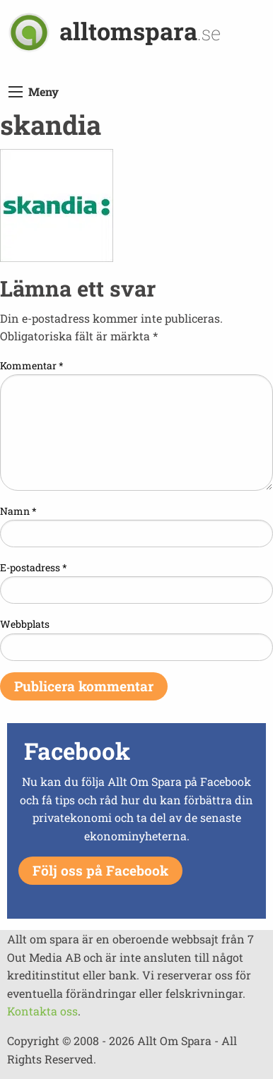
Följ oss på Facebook (100, 870)
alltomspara (140, 31)
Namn (18, 511)
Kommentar (32, 365)
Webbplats (25, 624)
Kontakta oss (42, 1010)
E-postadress (33, 567)
